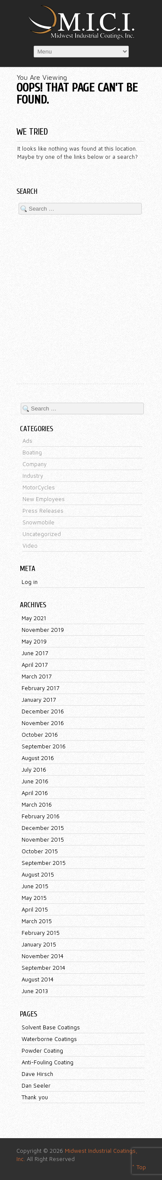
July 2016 (34, 769)
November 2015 (43, 839)
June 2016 (35, 781)
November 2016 (43, 722)
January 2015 (39, 944)
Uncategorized (41, 533)
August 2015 (38, 874)
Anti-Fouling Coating (47, 1062)
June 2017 (35, 653)
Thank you (35, 1097)
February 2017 (40, 688)
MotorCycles (38, 487)
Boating (32, 452)
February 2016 (41, 816)
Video (30, 545)
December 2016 (43, 711)
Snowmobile (38, 522)
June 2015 (35, 886)
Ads (27, 440)
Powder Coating (42, 1050)
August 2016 (38, 757)
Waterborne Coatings (49, 1038)
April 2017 (35, 664)
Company (34, 464)
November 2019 (43, 629)
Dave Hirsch (37, 1073)
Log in (30, 581)
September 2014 (43, 967)
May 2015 (34, 897)
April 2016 (35, 792)
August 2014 (38, 979)
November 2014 (43, 956)
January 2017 (39, 699)
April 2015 (35, 909)
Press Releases (43, 510)
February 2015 (41, 932)
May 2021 (34, 618)
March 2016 (37, 804)
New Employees (43, 498)
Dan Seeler (36, 1085)
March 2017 (36, 676)
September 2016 (44, 746)
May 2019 (34, 641)
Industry (32, 475)
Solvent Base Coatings (51, 1027)
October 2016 (40, 734)
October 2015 (40, 851)
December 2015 (43, 827)
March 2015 (37, 921)
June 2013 (35, 991)
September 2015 (44, 862)
